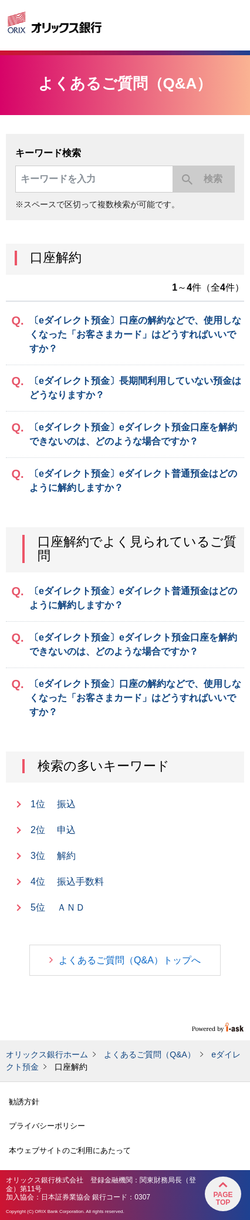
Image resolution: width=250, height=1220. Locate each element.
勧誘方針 (24, 1101)
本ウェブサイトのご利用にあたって (70, 1150)
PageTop (222, 1198)
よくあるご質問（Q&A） (149, 1054)
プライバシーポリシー (47, 1125)
